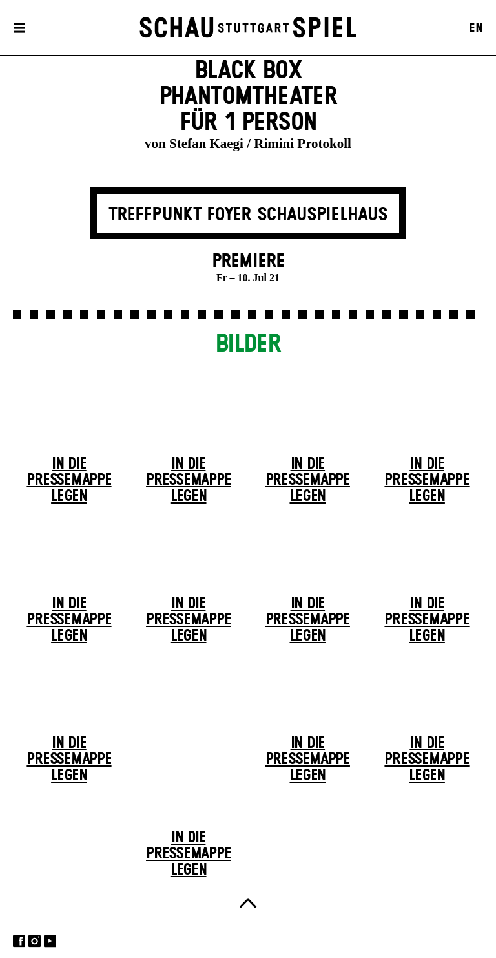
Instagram (34, 941)
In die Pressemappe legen (68, 480)
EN (476, 28)
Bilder (248, 344)
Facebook (19, 941)
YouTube (50, 941)
